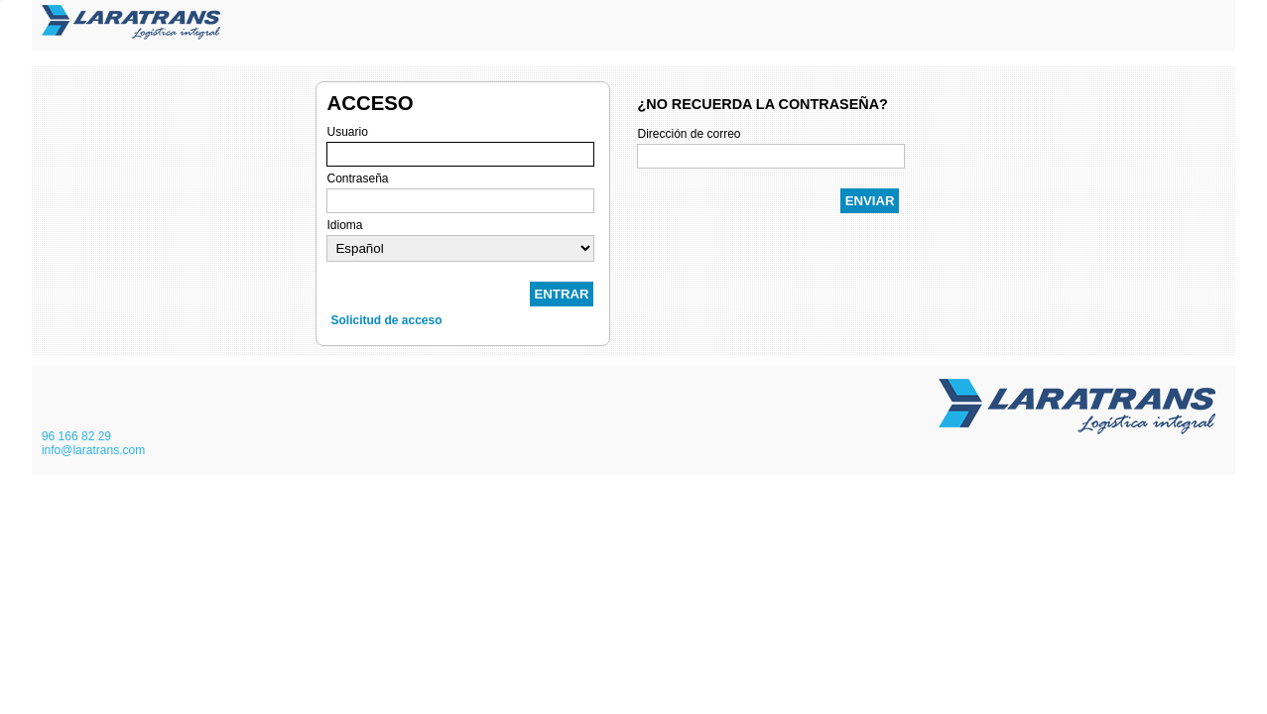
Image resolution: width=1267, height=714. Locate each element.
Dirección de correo (688, 134)
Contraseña (357, 178)
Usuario (346, 132)
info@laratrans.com (93, 450)
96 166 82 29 (76, 436)
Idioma (344, 225)
